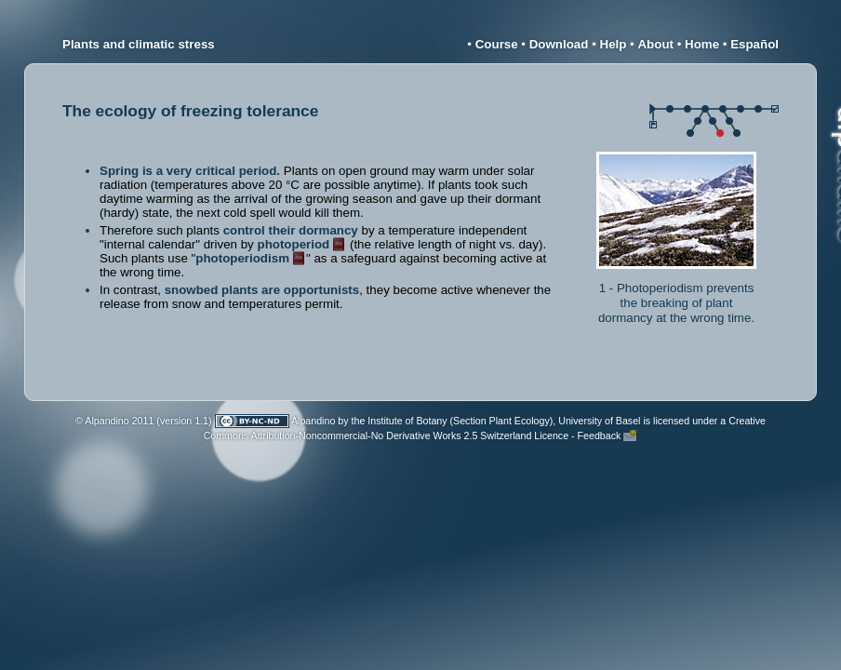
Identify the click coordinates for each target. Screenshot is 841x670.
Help (613, 44)
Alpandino (313, 420)
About (655, 44)
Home (702, 44)
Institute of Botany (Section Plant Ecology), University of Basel (503, 420)
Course (496, 44)
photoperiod (294, 244)
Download (559, 44)
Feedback (599, 435)
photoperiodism (242, 258)
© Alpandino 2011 (114, 420)
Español (754, 44)
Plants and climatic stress (138, 44)
